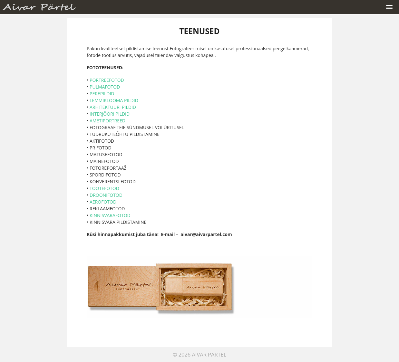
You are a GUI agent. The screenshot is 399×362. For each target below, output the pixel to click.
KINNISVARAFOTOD (110, 215)
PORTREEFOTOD (107, 80)
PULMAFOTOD (105, 87)
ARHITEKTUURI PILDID (113, 107)
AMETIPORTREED (106, 121)
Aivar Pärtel (209, 354)
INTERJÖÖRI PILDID (110, 114)
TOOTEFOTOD (104, 188)
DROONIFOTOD (106, 195)
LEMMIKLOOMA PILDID (114, 100)
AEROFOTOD (103, 202)
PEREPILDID (102, 93)
